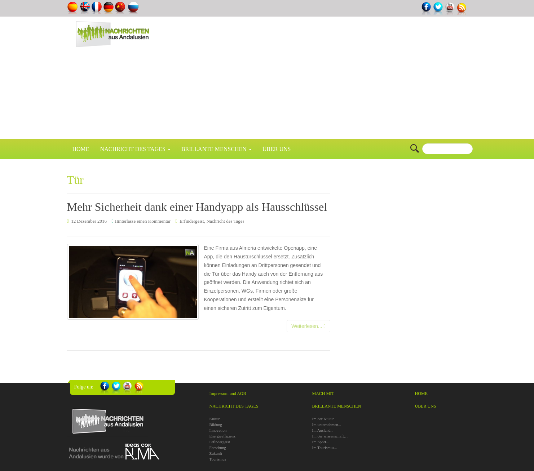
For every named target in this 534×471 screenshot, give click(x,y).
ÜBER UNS (276, 149)
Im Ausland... (323, 430)
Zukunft (215, 453)
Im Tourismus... (324, 447)
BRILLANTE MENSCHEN (216, 149)
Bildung (215, 424)
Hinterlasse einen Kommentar (143, 221)
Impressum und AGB (227, 393)
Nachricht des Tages (225, 221)
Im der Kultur (323, 419)
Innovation (218, 430)
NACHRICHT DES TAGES (135, 149)
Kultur (214, 419)
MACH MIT (323, 393)
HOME (80, 149)
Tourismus (217, 459)
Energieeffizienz (222, 436)
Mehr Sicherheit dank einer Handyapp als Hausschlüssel (197, 206)
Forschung (217, 447)
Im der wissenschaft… (330, 436)
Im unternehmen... (326, 424)
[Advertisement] (352, 81)
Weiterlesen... (308, 326)
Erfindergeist (192, 221)
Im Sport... (320, 442)
